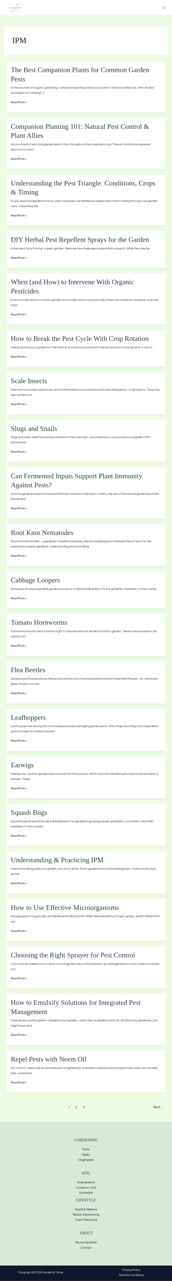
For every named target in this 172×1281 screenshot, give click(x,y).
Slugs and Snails (34, 428)
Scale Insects (29, 381)
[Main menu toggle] (164, 8)
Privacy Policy (131, 1269)
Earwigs (22, 765)
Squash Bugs (29, 812)
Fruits (86, 1149)
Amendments (86, 1182)
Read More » (19, 102)
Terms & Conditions (131, 1275)
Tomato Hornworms (39, 622)
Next (158, 1107)
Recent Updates (86, 1242)
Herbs (86, 1154)
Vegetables (86, 1159)
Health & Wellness (86, 1209)
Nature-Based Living (86, 1214)
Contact (86, 1247)
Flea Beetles (28, 670)
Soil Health (86, 1192)
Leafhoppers (28, 717)
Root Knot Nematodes (42, 532)
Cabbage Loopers (35, 580)
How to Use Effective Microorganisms (65, 907)
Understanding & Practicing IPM (57, 860)
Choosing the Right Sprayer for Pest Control (73, 955)
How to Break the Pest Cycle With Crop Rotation (80, 338)
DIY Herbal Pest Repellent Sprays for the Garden (80, 239)
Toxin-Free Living (86, 1219)
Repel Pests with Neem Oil (48, 1059)
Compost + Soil (86, 1187)
